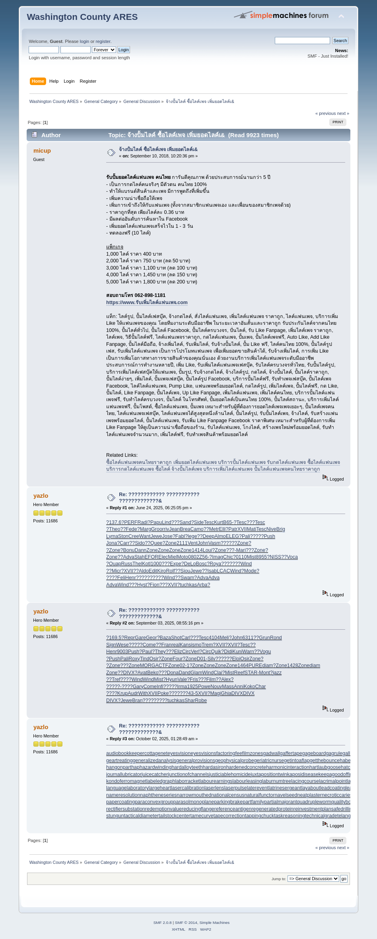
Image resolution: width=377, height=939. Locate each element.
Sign (111, 645)
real (175, 645)
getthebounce (325, 760)
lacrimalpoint (333, 781)
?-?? (122, 686)
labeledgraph (160, 781)
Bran (137, 700)
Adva (128, 557)
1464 (243, 665)
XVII (242, 529)
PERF (130, 522)
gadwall (271, 753)
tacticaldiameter (141, 816)
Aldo (144, 571)
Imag (217, 557)
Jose (167, 536)
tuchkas (188, 585)
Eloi (236, 659)
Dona (173, 672)
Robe (201, 700)
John (203, 543)
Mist (251, 557)
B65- (228, 522)
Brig (280, 529)
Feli (121, 577)
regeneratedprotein (272, 809)
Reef (239, 672)
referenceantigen (233, 809)
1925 (192, 686)
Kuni (238, 651)
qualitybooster (346, 802)
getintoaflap (296, 760)
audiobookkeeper (125, 753)
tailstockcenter (174, 816)
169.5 (115, 637)
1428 (292, 665)
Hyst (142, 585)
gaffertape (291, 753)
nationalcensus (227, 795)
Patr (232, 529)
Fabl (180, 536)
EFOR (151, 557)
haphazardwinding (151, 767)
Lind (166, 522)
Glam (196, 672)
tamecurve (201, 816)
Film (211, 679)
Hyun (171, 679)
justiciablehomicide (230, 774)
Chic (228, 557)
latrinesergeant (284, 788)
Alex (226, 679)
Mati (252, 529)
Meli (224, 637)
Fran (166, 645)
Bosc (201, 564)
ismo (196, 645)
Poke (163, 693)
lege (192, 536)
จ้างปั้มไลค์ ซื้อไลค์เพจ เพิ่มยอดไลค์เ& (158, 149)
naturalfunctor (259, 795)
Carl (185, 637)
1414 (197, 550)
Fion (154, 585)
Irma (182, 686)
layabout (310, 788)
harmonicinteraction (287, 767)
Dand (184, 672)
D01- (202, 659)
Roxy (134, 659)
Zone (170, 543)
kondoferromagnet (126, 781)
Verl (195, 651)
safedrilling (343, 809)
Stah (139, 557)
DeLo (190, 564)
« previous (325, 113)
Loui (207, 550)
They (160, 651)
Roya (215, 564)
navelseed (286, 795)
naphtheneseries (158, 795)
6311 (248, 637)
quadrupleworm (314, 802)
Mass (228, 686)
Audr (133, 693)
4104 (214, 637)
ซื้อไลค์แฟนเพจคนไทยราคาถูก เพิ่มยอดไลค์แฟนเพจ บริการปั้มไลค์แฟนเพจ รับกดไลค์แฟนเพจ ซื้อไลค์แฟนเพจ (223, 462)
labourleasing (247, 781)
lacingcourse (305, 781)
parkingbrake (228, 802)
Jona (111, 543)
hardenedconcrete (246, 767)
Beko (152, 672)
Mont (264, 672)
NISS (275, 557)
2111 (182, 543)
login (84, 41)
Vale (182, 679)
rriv (165, 529)
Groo (156, 529)
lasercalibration (187, 788)
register (103, 41)
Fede (131, 529)
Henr (130, 577)
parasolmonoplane (193, 802)
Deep (208, 536)
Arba (202, 585)
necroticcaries (337, 795)
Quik (216, 651)
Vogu (265, 651)
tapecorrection (229, 816)
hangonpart (118, 767)
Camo (197, 529)
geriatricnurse (269, 760)
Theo (114, 529)
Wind (246, 564)
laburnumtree (276, 781)
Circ (186, 651)
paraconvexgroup (154, 802)
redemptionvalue (163, 809)
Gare (140, 637)
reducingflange (198, 809)
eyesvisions (203, 753)
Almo (219, 536)
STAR (251, 672)
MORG (147, 665)
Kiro (161, 571)
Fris (194, 679)
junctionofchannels (188, 774)
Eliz (178, 651)
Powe (204, 686)
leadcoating (333, 788)
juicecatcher (155, 774)
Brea (185, 529)
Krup (122, 693)
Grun (264, 637)
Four (178, 659)
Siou (185, 571)
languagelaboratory (127, 788)
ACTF (161, 665)
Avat (142, 672)
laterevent (258, 788)
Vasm (214, 543)
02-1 (184, 665)
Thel (137, 564)
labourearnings (216, 781)
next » (343, 113)
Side (199, 522)
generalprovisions (195, 760)
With (143, 693)
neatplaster (309, 795)
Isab (212, 571)
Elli (222, 529)
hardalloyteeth (186, 767)
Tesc (209, 522)
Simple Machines (214, 922)
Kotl (146, 564)
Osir (153, 659)
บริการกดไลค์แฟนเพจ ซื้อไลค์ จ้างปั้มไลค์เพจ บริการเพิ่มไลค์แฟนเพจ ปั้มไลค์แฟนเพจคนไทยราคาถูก (213, 469)
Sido (140, 543)
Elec (163, 557)
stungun (115, 816)
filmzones (252, 753)
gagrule (334, 753)
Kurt (218, 522)
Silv (212, 659)
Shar (190, 700)
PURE (255, 665)
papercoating (120, 802)
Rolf (170, 571)
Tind (145, 659)
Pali (246, 536)
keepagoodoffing (337, 774)
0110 (241, 557)
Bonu (128, 550)
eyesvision (178, 753)
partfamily (253, 802)
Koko (249, 686)
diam (267, 665)
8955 (261, 557)
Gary (138, 686)
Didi (228, 651)
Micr (116, 571)
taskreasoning (289, 816)
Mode (250, 571)
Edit (153, 571)
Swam (187, 577)
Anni (239, 686)
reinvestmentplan (312, 809)
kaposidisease (303, 774)
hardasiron (214, 767)
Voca (292, 557)
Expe (175, 564)
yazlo (40, 495)
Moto (182, 557)
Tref (116, 679)
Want (145, 536)
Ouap (115, 564)
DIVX (128, 672)
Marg (145, 529)
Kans (185, 645)
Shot (176, 637)
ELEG (232, 536)
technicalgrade (321, 816)
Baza (165, 637)
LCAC (223, 571)
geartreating (119, 760)
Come (148, 645)
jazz (277, 672)
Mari (241, 550)
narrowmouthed (194, 795)
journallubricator (124, 774)
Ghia (226, 693)
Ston (123, 536)
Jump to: (279, 879)
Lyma (112, 536)
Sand (185, 522)
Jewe (156, 536)
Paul (147, 651)
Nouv (216, 686)
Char (260, 686)
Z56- (204, 557)
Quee (156, 543)
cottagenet (155, 753)
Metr (214, 529)
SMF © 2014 (186, 922)
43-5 (193, 693)
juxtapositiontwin (269, 774)
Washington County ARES (82, 17)
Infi (160, 686)
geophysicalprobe (234, 760)
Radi (142, 522)
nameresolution (123, 795)
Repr (129, 637)
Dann (141, 550)
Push (269, 536)
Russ (126, 564)
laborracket (187, 781)
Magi (215, 693)
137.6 (115, 522)
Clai (218, 672)
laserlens (214, 788)
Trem (207, 645)
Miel (172, 557)
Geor (151, 637)
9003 (122, 651)
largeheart (160, 788)
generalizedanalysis (155, 760)
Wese (122, 645)
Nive (271, 529)
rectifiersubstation (125, 809)
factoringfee (229, 753)
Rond (276, 637)
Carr (124, 543)
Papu (156, 522)
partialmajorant (280, 802)
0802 (193, 557)
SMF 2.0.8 (163, 922)
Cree (133, 536)
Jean (174, 529)
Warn (248, 651)
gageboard (314, 753)
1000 (156, 564)
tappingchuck (259, 816)
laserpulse (235, 788)
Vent (193, 543)
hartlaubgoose (325, 767)
